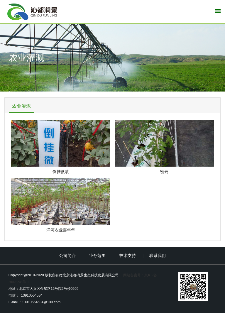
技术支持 (127, 255)
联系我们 (157, 255)
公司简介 (67, 255)
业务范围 (97, 255)
